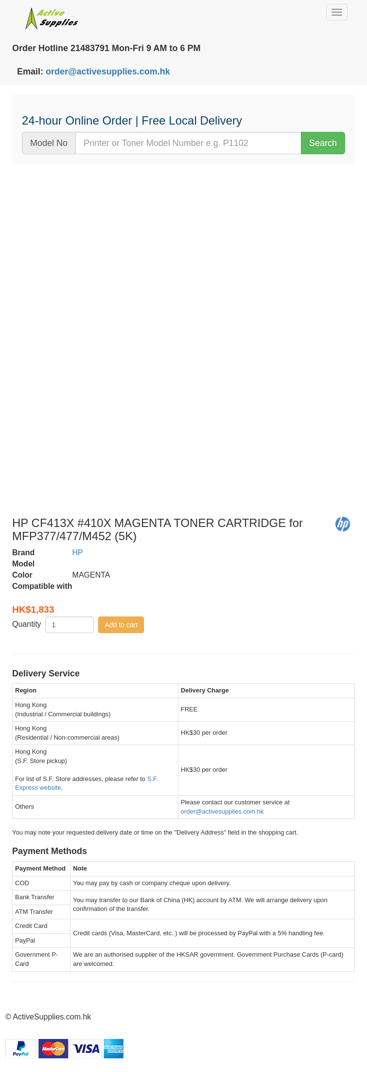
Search (323, 143)
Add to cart (121, 625)
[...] (188, 143)
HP (77, 552)
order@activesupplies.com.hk (108, 71)
